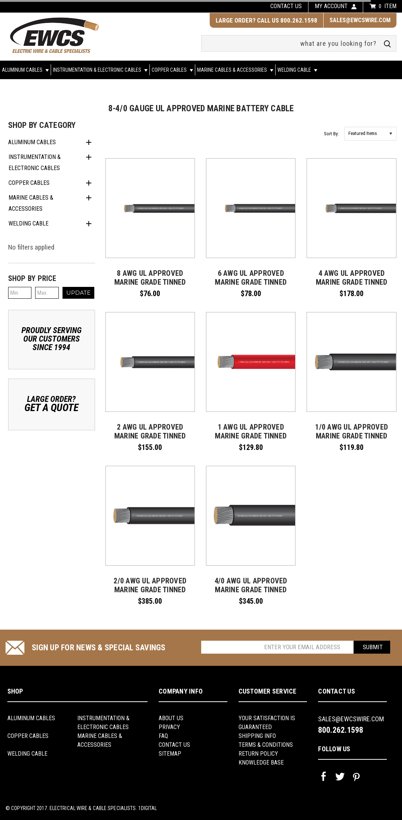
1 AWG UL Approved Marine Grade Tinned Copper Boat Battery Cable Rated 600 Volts (251, 440)
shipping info (257, 735)
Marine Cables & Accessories (235, 70)
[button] (51, 278)
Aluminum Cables (25, 70)
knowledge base (261, 762)
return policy (258, 753)
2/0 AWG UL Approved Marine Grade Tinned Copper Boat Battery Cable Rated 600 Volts (150, 594)
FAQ (163, 735)
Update (78, 292)
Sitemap (170, 753)
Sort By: (331, 133)
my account (331, 6)
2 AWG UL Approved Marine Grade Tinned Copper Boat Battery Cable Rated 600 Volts (150, 440)
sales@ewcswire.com (360, 20)
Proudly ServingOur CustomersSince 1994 (51, 339)
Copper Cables (172, 70)
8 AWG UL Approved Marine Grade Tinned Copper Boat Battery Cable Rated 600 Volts (150, 286)
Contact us (286, 6)
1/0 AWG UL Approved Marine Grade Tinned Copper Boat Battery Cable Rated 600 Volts (352, 440)
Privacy (169, 727)
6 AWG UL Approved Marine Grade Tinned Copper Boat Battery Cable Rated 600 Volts (251, 286)
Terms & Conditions (266, 744)
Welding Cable (297, 70)
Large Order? (51, 403)
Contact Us (174, 744)
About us (171, 718)
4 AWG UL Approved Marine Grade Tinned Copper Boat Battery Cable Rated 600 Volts (352, 286)
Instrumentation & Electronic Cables (100, 70)
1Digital (147, 808)
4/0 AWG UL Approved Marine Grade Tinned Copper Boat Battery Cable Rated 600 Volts (251, 594)
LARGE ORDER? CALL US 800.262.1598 (266, 20)
